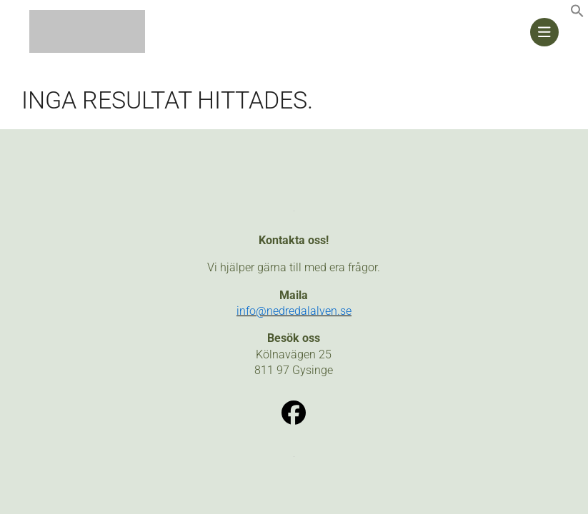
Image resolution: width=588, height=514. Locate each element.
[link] (577, 14)
